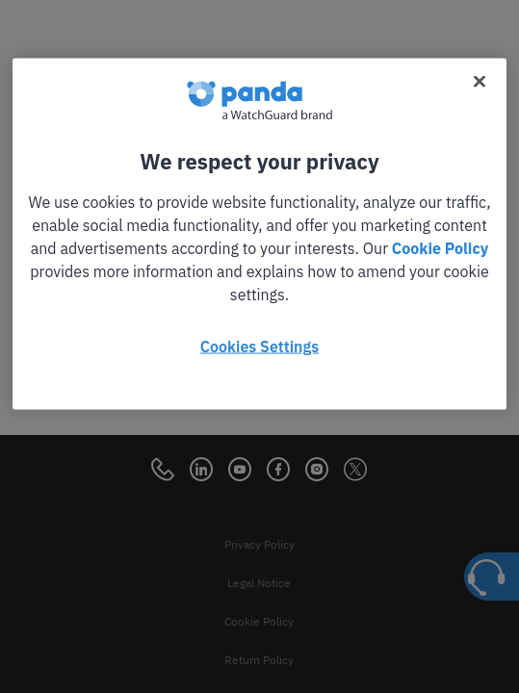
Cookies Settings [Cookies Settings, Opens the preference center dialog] (259, 346)
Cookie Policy (440, 248)
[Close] (479, 82)
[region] (259, 234)
